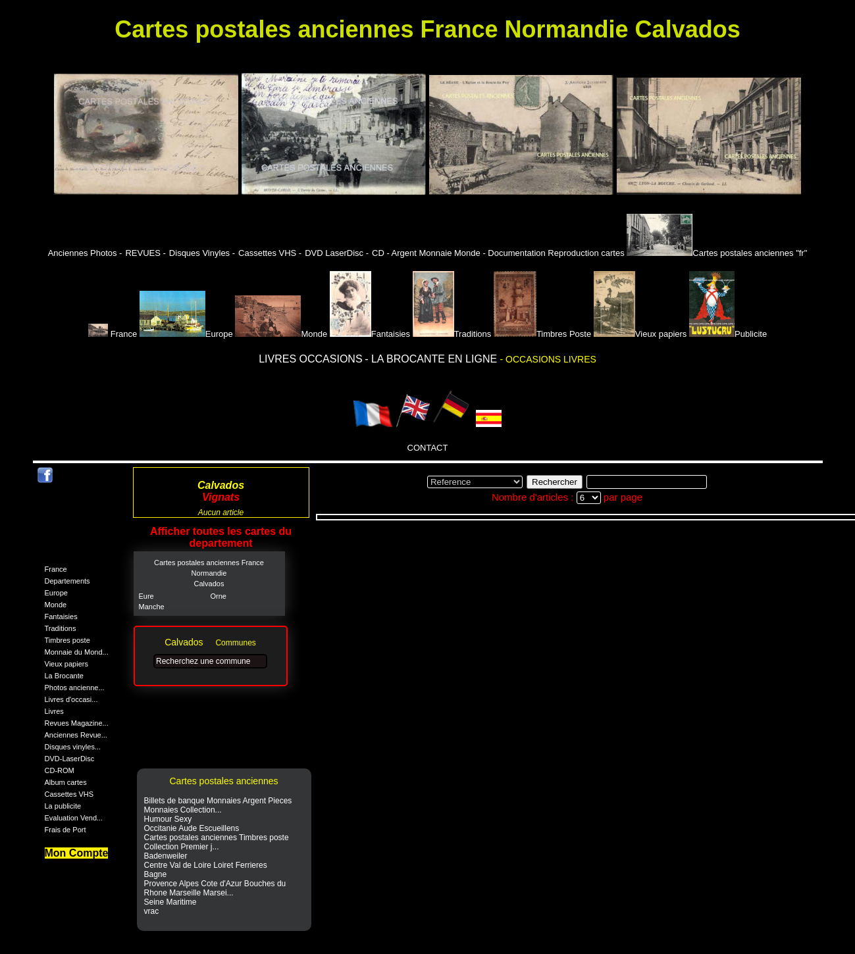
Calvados (209, 584)
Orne (218, 596)
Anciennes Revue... (76, 735)
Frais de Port (65, 830)
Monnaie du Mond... (77, 652)
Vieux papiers (640, 334)
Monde (281, 334)
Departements (67, 581)
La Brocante (64, 676)
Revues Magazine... (77, 723)
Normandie (209, 573)
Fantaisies (370, 334)
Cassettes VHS (69, 794)
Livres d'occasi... (71, 699)
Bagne (155, 874)
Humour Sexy (168, 819)
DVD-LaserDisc (70, 759)
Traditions (452, 334)
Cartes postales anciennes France (209, 562)
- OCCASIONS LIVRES (548, 359)
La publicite (63, 806)
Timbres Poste (542, 334)
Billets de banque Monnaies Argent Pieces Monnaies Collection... (218, 805)
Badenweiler (166, 856)
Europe (186, 334)
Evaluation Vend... (74, 818)
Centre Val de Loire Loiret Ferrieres (205, 865)
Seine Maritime (170, 902)
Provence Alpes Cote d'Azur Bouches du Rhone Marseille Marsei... (215, 888)
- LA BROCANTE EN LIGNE (432, 358)
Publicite (728, 334)
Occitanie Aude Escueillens (192, 828)
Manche (152, 607)
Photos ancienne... (75, 687)
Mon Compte (77, 853)
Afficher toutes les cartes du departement (221, 537)
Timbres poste (67, 640)
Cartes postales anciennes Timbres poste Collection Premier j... (216, 842)
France (114, 334)
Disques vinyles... (73, 747)
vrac (151, 911)
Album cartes (66, 782)
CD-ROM (59, 770)
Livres (54, 711)
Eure (146, 596)
